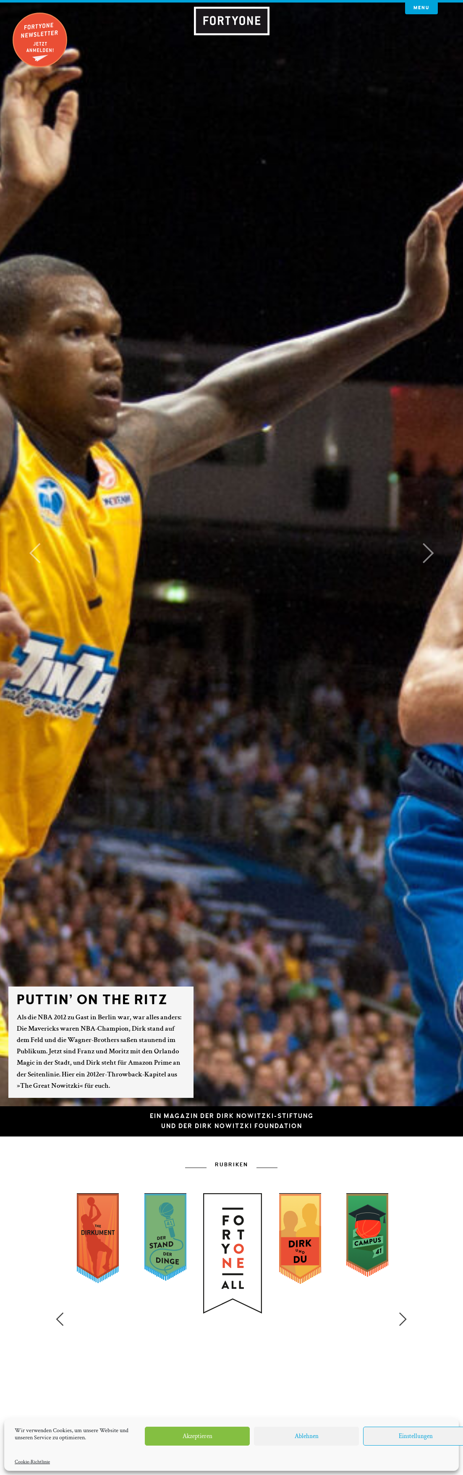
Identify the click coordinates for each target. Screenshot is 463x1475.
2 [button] (194, 1409)
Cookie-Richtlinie (32, 1462)
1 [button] (181, 1409)
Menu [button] (421, 7)
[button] (34, 553)
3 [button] (206, 1409)
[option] (231, 1316)
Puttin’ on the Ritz (92, 1000)
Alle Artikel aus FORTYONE (231, 1378)
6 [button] (244, 1409)
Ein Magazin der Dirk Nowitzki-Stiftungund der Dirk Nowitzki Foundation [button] (232, 1121)
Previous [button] (59, 1256)
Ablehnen (307, 1436)
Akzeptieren (197, 1436)
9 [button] (282, 1409)
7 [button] (257, 1409)
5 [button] (232, 1409)
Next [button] (403, 1256)
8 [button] (269, 1409)
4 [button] (219, 1409)
